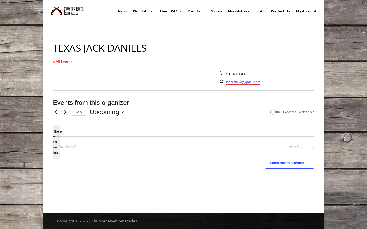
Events (194, 11)
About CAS (168, 11)
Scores (216, 11)
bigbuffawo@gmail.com (243, 82)
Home (121, 11)
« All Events (63, 61)
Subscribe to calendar (287, 163)
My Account (306, 11)
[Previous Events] (56, 112)
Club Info (140, 11)
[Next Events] (65, 112)
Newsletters (238, 11)
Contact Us (280, 11)
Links (260, 11)
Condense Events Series (298, 112)
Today (78, 112)
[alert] (56, 142)
